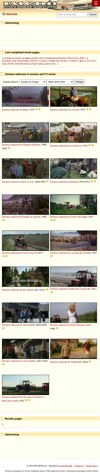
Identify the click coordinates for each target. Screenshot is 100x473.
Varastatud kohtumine (55, 58)
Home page (11, 13)
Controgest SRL (65, 466)
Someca (6, 109)
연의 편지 (91, 60)
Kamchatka (23, 60)
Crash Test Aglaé (79, 216)
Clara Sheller (28, 325)
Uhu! (41, 58)
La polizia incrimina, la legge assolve (20, 58)
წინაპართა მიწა (76, 58)
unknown (15, 109)
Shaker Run (54, 60)
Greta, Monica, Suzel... (82, 325)
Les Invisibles (29, 361)
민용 (4, 63)
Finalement (76, 362)
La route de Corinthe (81, 252)
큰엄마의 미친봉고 (39, 60)
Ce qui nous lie (29, 252)
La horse (75, 109)
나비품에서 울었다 (77, 60)
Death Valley (37, 63)
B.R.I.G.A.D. (28, 181)
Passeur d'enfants (31, 144)
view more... (51, 63)
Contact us (79, 466)
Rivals (64, 60)
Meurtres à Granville (81, 288)
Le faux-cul (76, 145)
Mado (25, 109)
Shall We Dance (22, 63)
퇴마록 (10, 63)
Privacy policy (91, 466)
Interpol (74, 181)
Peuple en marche (31, 216)
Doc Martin (28, 289)
